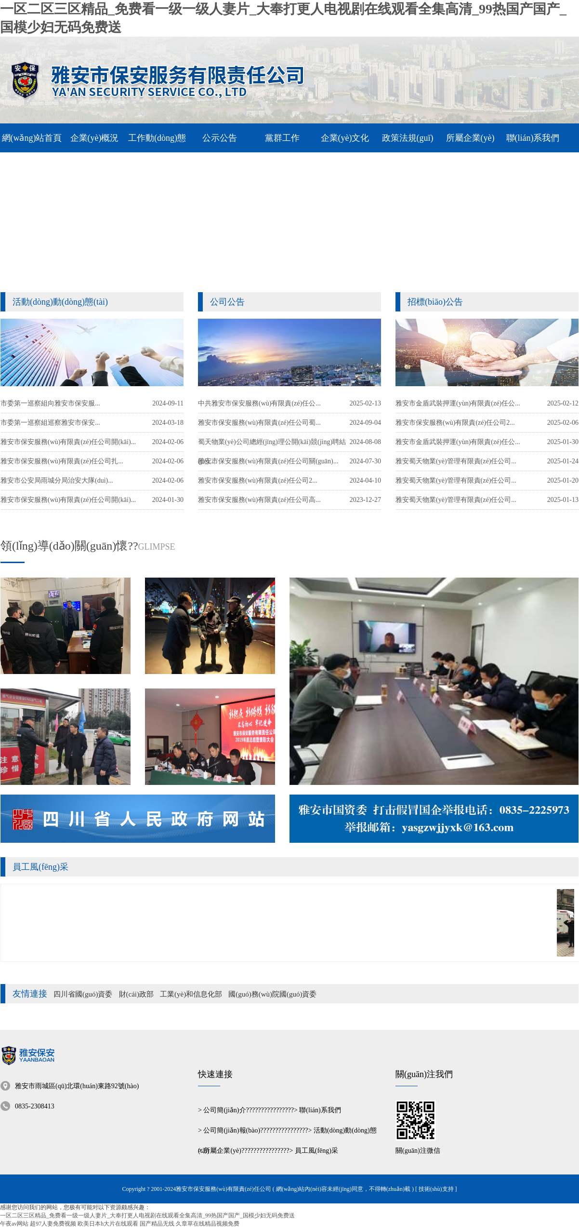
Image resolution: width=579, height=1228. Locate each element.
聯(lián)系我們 (320, 1110)
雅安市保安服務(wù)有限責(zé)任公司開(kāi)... (68, 499)
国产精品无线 (157, 1223)
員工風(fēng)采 (40, 867)
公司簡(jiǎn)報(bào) (231, 1130)
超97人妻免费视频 (53, 1223)
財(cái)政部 (136, 994)
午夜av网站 (14, 1223)
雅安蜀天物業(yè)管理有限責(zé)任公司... (455, 499)
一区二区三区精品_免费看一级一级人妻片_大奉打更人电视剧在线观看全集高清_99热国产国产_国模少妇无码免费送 (147, 1215)
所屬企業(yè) (222, 1150)
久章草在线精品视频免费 (207, 1223)
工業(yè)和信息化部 (191, 994)
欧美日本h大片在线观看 (108, 1223)
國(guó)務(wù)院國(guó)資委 (272, 994)
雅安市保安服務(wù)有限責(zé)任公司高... (259, 499)
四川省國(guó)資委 (83, 994)
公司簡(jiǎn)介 (224, 1110)
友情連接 (30, 994)
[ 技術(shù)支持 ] (436, 1189)
